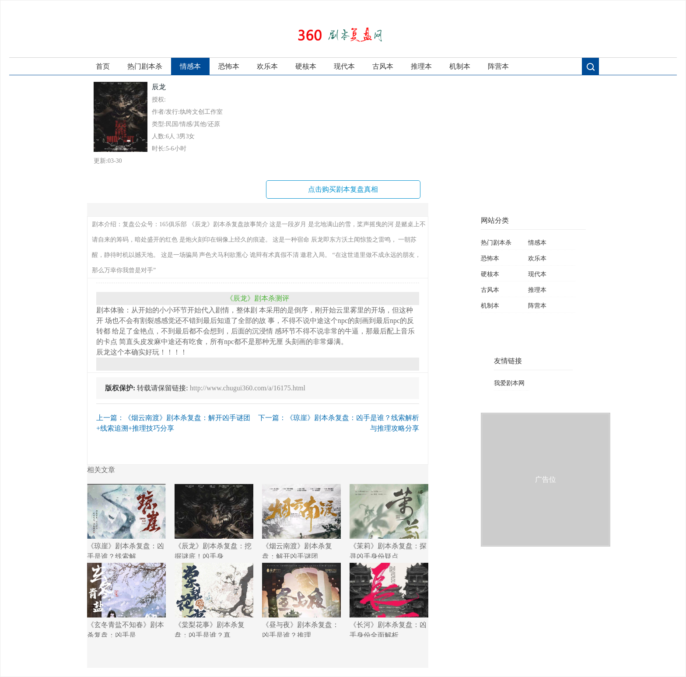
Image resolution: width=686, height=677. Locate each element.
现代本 (344, 66)
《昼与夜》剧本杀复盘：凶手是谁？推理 (301, 600)
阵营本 (498, 66)
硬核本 (305, 66)
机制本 (459, 66)
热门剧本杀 (144, 66)
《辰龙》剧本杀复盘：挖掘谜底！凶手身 (214, 521)
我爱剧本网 (509, 383)
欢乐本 (267, 66)
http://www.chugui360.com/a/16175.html (247, 388)
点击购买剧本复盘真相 (343, 189)
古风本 (382, 66)
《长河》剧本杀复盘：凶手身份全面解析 (389, 600)
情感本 (190, 66)
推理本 (421, 66)
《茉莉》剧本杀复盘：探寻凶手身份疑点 (389, 521)
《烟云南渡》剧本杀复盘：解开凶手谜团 (301, 521)
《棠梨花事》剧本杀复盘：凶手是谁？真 (214, 600)
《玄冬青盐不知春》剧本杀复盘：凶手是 (126, 600)
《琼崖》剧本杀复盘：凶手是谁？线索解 (126, 521)
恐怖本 (228, 66)
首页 (103, 66)
